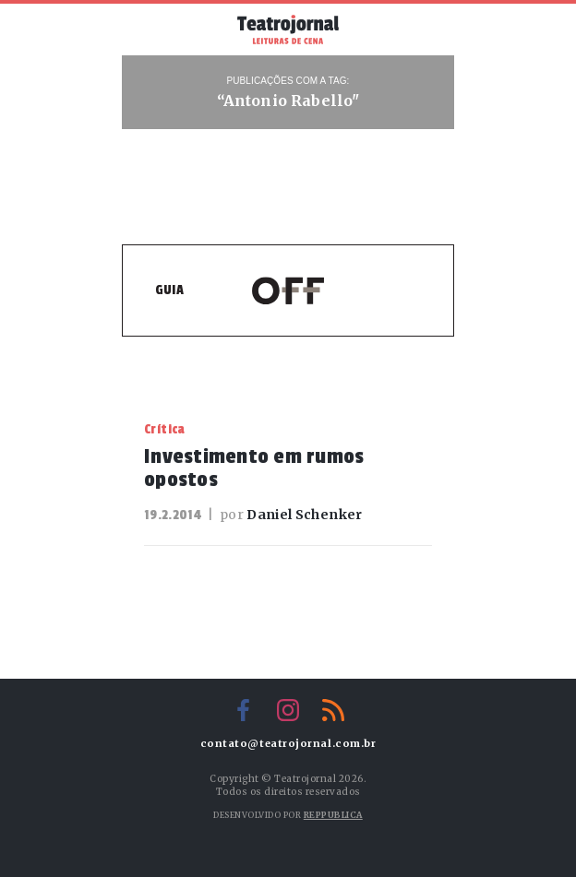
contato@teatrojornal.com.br (288, 744)
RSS (333, 710)
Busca (425, 29)
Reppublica (333, 815)
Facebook (243, 710)
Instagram (288, 710)
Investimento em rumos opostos (254, 468)
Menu (150, 27)
